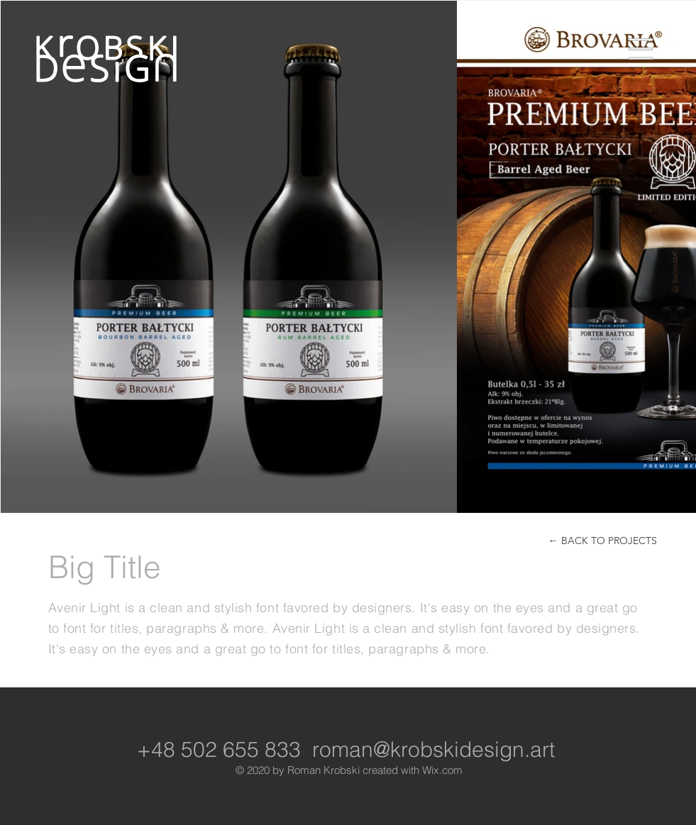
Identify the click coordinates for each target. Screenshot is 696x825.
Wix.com (442, 770)
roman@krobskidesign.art (433, 749)
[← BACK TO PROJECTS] (602, 541)
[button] (641, 49)
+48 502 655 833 (219, 749)
